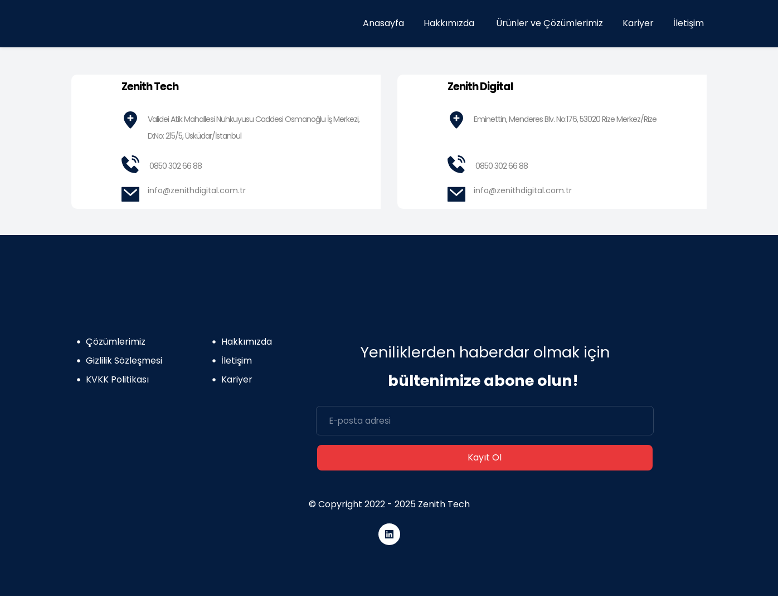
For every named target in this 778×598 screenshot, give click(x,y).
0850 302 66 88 (175, 165)
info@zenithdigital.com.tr (197, 190)
